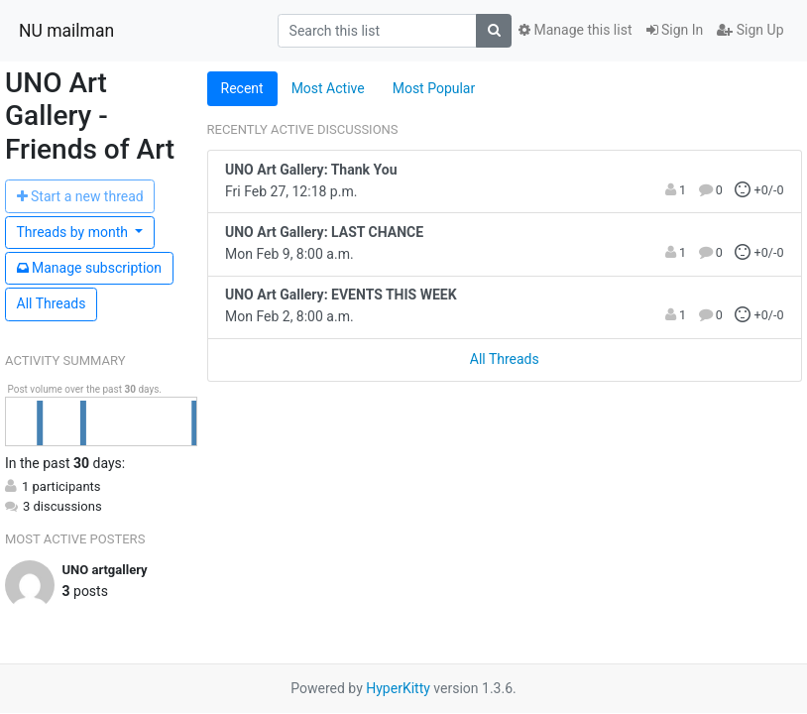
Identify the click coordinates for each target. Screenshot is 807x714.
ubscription (90, 268)
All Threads (51, 303)
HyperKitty (398, 688)
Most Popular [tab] (434, 88)
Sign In (675, 30)
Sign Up (750, 30)
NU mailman (66, 31)
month (74, 232)
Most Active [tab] (328, 88)
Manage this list (575, 30)
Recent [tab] (242, 88)
